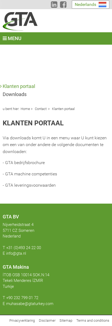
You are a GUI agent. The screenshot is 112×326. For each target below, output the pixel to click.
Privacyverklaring (22, 320)
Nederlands (85, 4)
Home (25, 109)
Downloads (15, 94)
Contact (40, 109)
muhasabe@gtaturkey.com (29, 303)
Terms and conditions (92, 320)
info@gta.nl (16, 253)
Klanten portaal (19, 86)
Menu (12, 38)
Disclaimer (47, 320)
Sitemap (65, 320)
